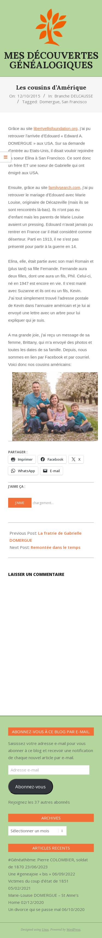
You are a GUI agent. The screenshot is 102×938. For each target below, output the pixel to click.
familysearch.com (64, 187)
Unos (45, 929)
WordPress (73, 929)
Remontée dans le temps (56, 547)
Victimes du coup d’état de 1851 (38, 881)
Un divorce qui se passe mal (34, 909)
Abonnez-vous (30, 786)
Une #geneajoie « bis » (29, 874)
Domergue (49, 101)
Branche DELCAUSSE (73, 96)
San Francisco (74, 101)
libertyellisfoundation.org (55, 128)
